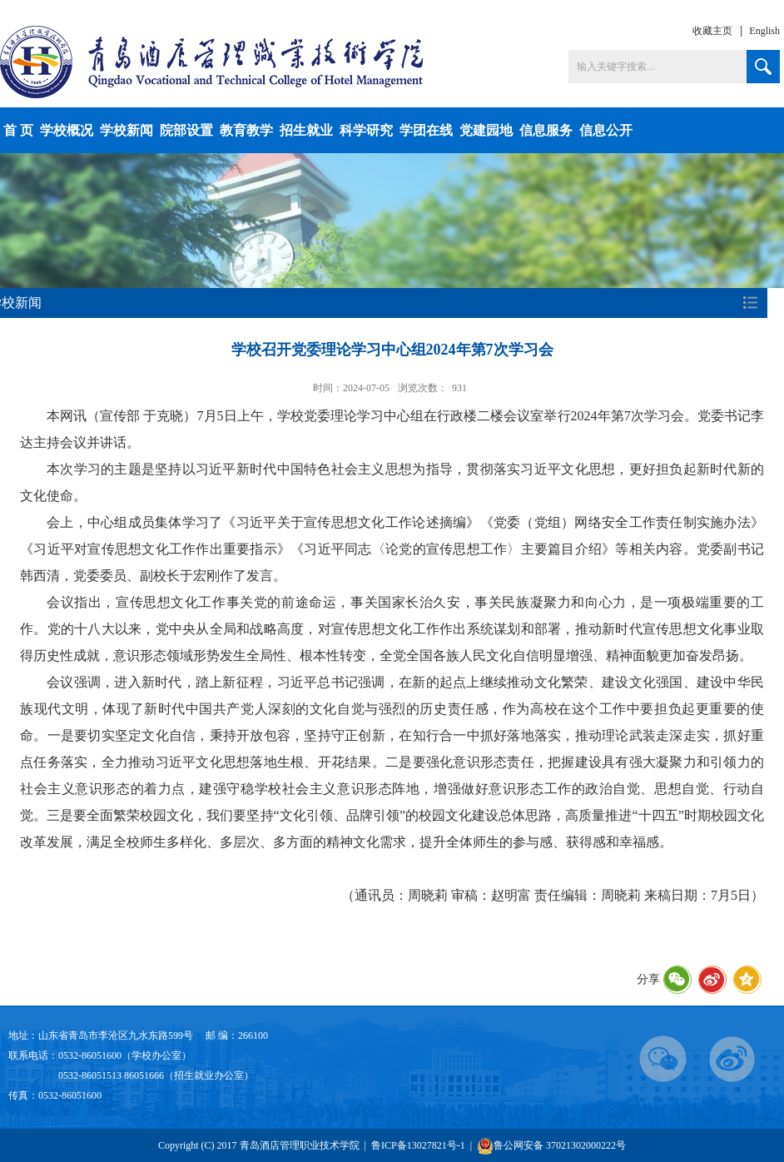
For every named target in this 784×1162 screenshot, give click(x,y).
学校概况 (66, 130)
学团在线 (426, 130)
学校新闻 (126, 130)
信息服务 (546, 130)
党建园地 (486, 130)
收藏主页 (712, 31)
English (764, 31)
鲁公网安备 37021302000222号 (551, 1146)
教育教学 (246, 130)
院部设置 (186, 130)
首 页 (18, 130)
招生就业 (306, 130)
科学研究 (366, 130)
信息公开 (606, 130)
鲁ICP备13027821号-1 (418, 1145)
